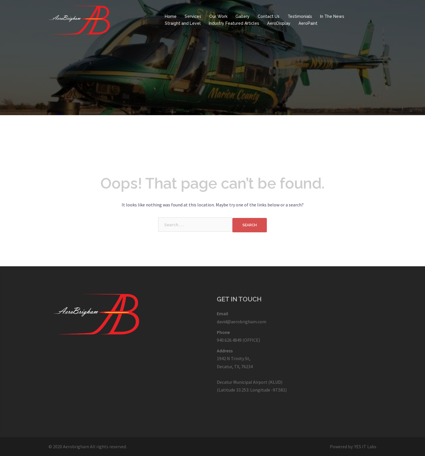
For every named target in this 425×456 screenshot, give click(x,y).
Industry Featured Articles (234, 23)
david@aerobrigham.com (241, 321)
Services (193, 16)
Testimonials (300, 16)
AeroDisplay (278, 23)
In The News (332, 16)
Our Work (218, 16)
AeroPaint (307, 23)
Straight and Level (183, 23)
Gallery (243, 16)
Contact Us (268, 16)
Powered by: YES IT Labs (353, 446)
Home (171, 16)
